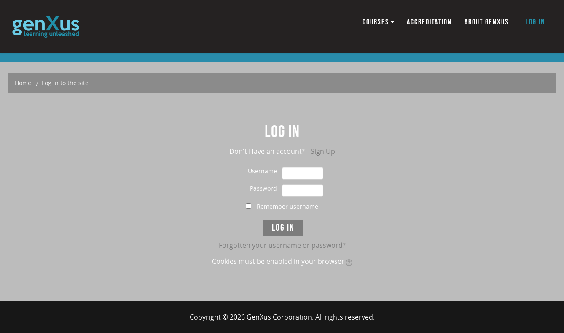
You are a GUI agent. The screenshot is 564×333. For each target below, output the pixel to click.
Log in (535, 22)
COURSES (378, 22)
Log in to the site (65, 83)
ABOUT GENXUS (487, 22)
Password (263, 188)
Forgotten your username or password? (282, 245)
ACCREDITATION (429, 22)
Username (262, 171)
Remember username (287, 206)
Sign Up (323, 151)
